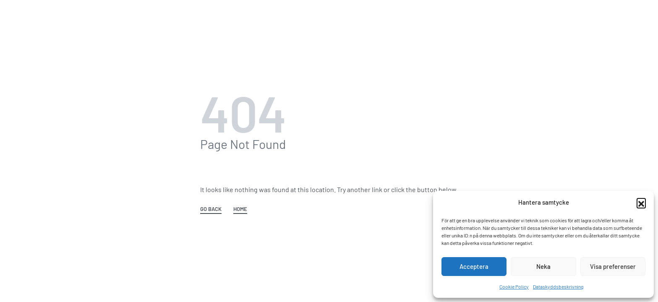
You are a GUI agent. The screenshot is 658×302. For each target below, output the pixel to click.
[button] (641, 202)
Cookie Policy (514, 286)
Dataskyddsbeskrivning (558, 286)
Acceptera (474, 266)
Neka (543, 266)
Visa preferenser (613, 266)
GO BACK (211, 209)
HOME (240, 209)
